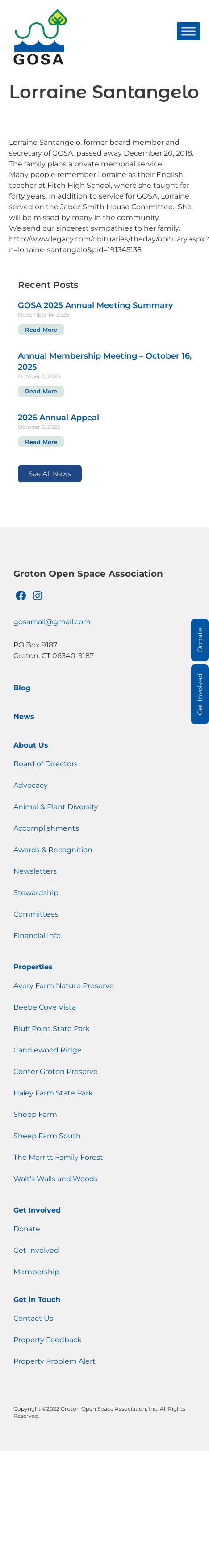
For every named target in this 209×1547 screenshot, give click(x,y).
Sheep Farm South (47, 1136)
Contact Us (33, 1318)
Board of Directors (45, 764)
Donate (26, 1229)
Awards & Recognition (52, 849)
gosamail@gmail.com (52, 621)
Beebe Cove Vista (44, 1007)
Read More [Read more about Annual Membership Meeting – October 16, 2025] (41, 391)
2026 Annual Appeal (58, 418)
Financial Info (37, 935)
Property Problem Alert (54, 1361)
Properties (33, 967)
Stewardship (36, 892)
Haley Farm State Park (53, 1093)
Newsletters (35, 871)
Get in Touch (36, 1299)
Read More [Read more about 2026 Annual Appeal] (41, 441)
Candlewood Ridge (47, 1050)
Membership (36, 1272)
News (23, 716)
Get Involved (37, 1210)
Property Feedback (47, 1340)
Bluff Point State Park (51, 1028)
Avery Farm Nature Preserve (63, 985)
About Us (30, 745)
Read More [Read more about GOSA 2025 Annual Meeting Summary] (41, 329)
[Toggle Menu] (188, 31)
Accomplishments (46, 828)
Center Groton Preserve (55, 1071)
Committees (36, 914)
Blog (21, 688)
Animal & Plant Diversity (55, 807)
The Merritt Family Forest (58, 1157)
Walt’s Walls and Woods (55, 1179)
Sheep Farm (35, 1114)
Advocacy (30, 785)
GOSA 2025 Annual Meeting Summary (95, 305)
